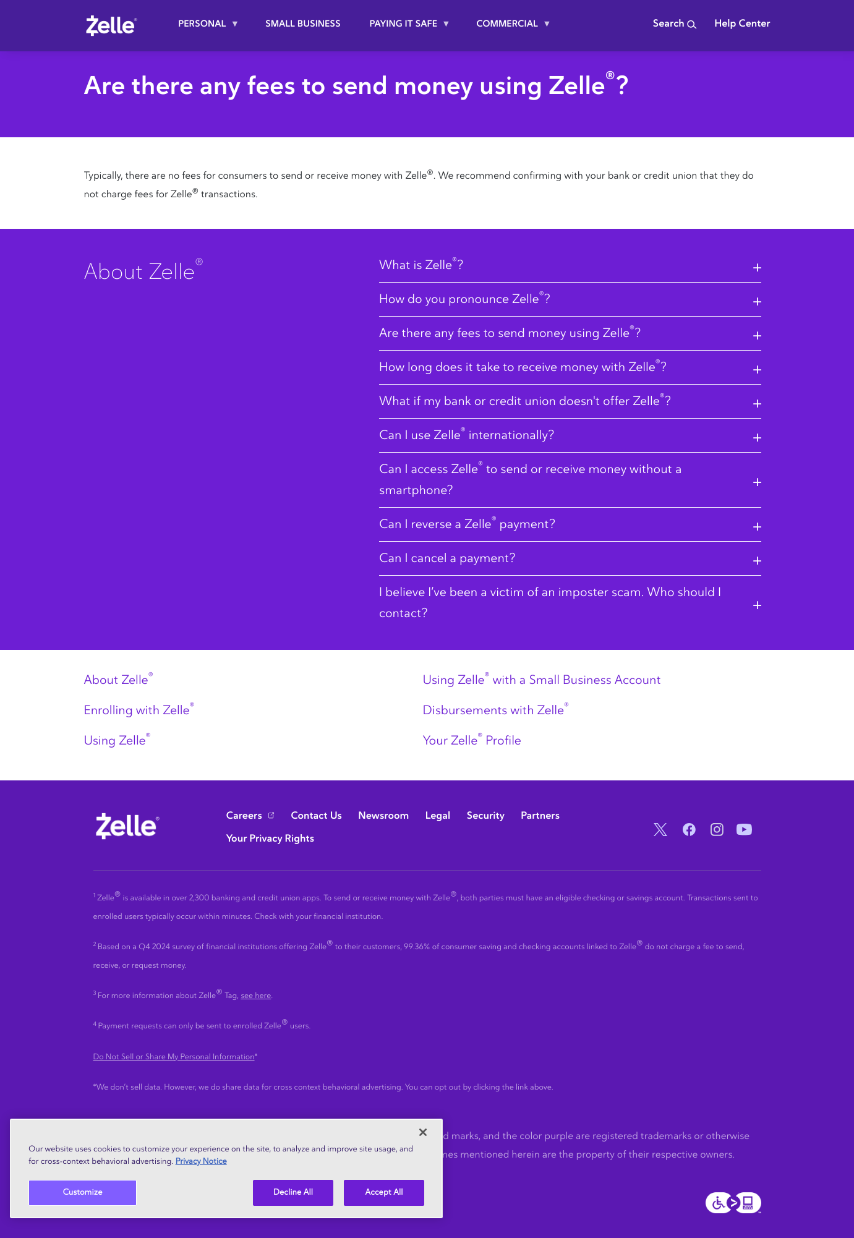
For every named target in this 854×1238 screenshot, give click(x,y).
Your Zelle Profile (471, 741)
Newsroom (383, 816)
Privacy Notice (201, 1162)
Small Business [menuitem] (303, 23)
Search (675, 24)
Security (486, 816)
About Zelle (118, 680)
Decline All (293, 1193)
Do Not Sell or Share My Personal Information (174, 1057)
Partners (540, 816)
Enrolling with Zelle (139, 710)
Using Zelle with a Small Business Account (541, 680)
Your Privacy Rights (270, 839)
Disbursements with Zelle (495, 710)
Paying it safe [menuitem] (405, 28)
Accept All (384, 1193)
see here (256, 996)
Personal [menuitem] (203, 28)
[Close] (423, 1132)
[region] (226, 1168)
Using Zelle (117, 741)
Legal (437, 816)
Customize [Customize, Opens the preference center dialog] (83, 1193)
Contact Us (316, 816)
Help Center (742, 24)
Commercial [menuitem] (508, 28)
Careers (244, 816)
